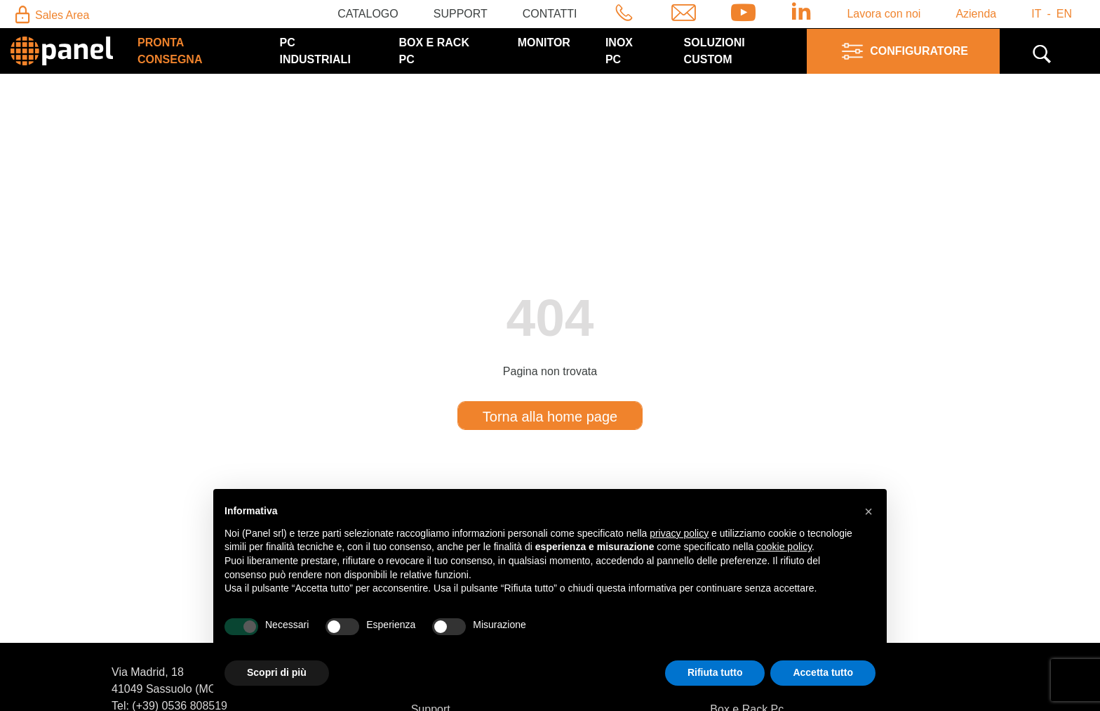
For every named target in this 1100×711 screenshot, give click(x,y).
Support (461, 14)
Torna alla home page (550, 416)
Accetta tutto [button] (823, 672)
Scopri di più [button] (277, 672)
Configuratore (903, 51)
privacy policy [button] (679, 533)
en (1064, 14)
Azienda (975, 14)
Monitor (544, 42)
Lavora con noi (883, 14)
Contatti (550, 14)
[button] (868, 511)
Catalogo (367, 14)
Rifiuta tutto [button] (715, 672)
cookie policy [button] (784, 546)
